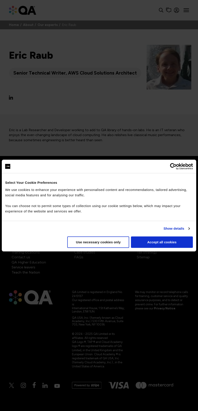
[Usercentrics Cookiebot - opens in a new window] (173, 166)
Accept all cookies (162, 242)
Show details (174, 228)
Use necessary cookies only (98, 242)
